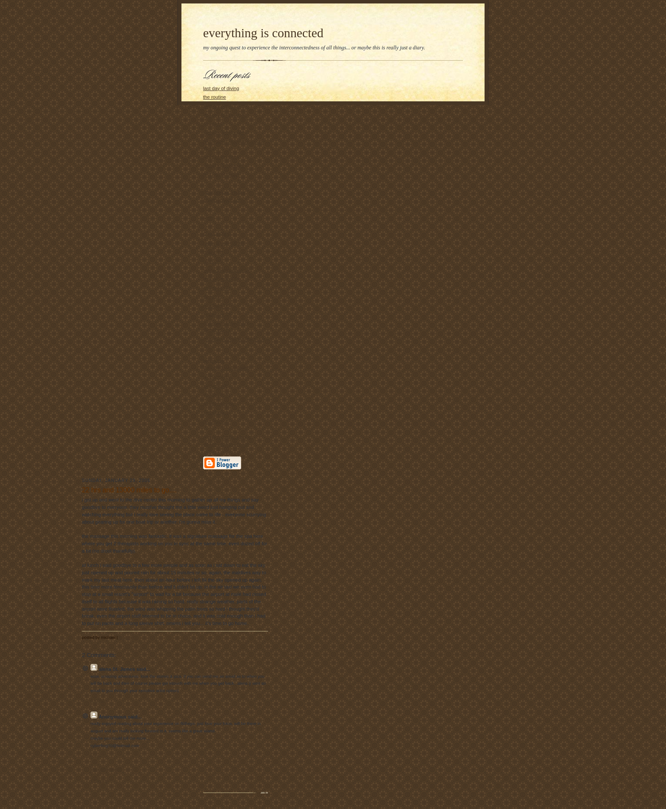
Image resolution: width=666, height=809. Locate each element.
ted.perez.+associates (226, 367)
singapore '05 (217, 314)
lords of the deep (221, 156)
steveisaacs (215, 412)
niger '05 (212, 296)
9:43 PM (97, 700)
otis (206, 208)
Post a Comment (106, 769)
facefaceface (216, 376)
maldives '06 (216, 288)
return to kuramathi (223, 165)
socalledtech (216, 394)
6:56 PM (126, 637)
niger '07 (212, 261)
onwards (212, 123)
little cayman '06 (220, 279)
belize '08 (213, 252)
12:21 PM (98, 755)
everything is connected (263, 33)
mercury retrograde (223, 132)
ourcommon (216, 421)
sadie (209, 217)
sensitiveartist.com (223, 199)
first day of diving (221, 174)
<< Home (99, 780)
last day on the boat (224, 114)
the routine (214, 97)
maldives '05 (216, 305)
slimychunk (215, 385)
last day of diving (221, 88)
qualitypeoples (218, 403)
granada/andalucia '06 (227, 270)
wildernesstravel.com (225, 444)
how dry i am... (219, 106)
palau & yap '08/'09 (223, 243)
